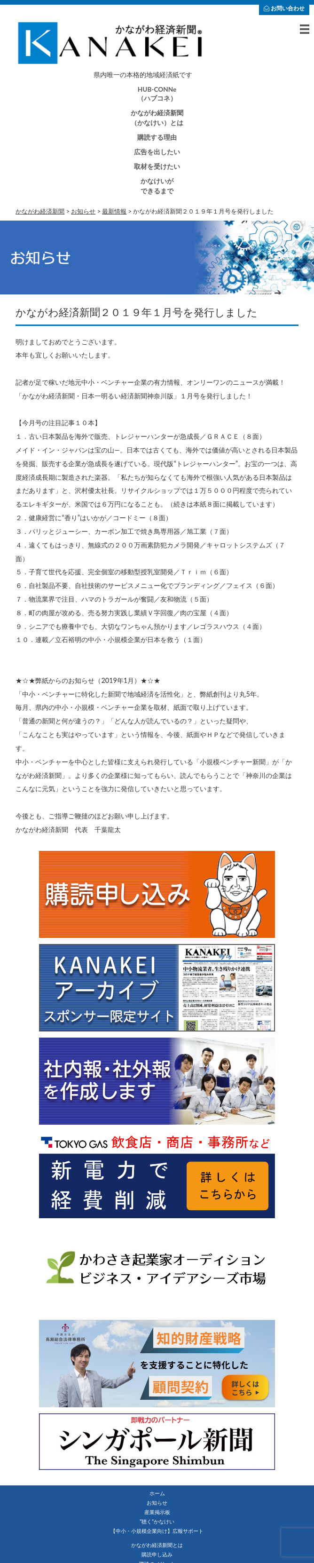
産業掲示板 (157, 1512)
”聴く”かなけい (157, 1521)
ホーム (157, 1493)
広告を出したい (157, 152)
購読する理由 (157, 137)
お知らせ (157, 1503)
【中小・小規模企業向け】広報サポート (157, 1531)
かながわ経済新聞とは (157, 1545)
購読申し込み (157, 1554)
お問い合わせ (284, 8)
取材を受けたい (157, 166)
